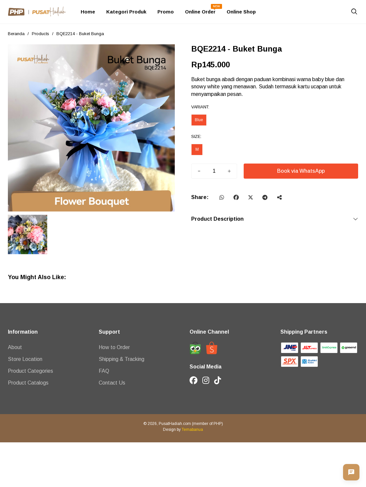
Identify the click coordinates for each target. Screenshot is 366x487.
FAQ (104, 371)
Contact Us (112, 383)
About (15, 347)
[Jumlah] (214, 171)
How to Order (114, 347)
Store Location (25, 359)
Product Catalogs (28, 383)
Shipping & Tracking (121, 359)
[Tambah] (229, 171)
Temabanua (192, 429)
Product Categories (30, 371)
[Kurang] (199, 171)
